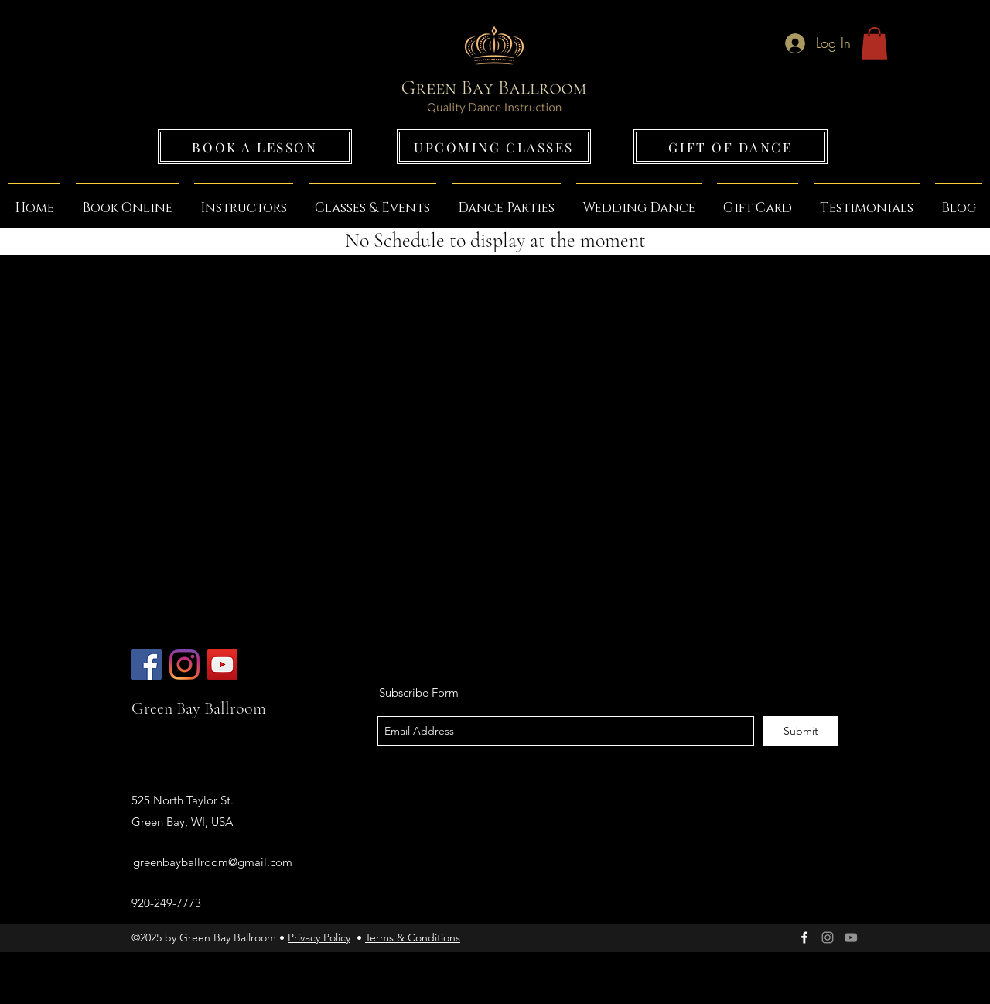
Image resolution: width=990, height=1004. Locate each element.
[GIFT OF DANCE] (730, 146)
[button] (874, 43)
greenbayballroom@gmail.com (212, 862)
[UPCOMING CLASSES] (494, 146)
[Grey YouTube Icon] (851, 937)
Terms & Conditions (412, 937)
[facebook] (804, 937)
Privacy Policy (319, 937)
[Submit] (800, 731)
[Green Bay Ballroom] (146, 664)
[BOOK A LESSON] (255, 146)
